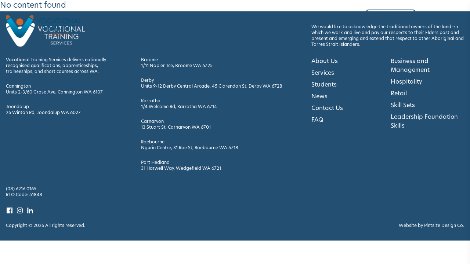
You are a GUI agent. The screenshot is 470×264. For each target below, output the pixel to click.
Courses (304, 16)
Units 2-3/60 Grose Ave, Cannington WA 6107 (54, 92)
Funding (222, 16)
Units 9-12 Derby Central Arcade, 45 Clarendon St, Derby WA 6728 (211, 86)
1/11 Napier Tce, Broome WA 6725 (177, 66)
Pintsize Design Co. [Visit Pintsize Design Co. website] (444, 226)
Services (185, 16)
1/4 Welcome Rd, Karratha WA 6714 (179, 107)
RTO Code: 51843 (24, 195)
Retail (399, 94)
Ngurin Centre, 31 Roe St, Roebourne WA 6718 (189, 148)
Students (324, 85)
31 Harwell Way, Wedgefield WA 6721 (181, 168)
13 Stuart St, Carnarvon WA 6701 (176, 127)
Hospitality (406, 82)
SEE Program (264, 16)
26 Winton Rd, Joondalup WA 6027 (43, 113)
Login (147, 37)
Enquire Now (390, 16)
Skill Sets (403, 106)
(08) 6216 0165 (21, 189)
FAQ (317, 120)
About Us (145, 16)
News (319, 97)
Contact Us (342, 16)
